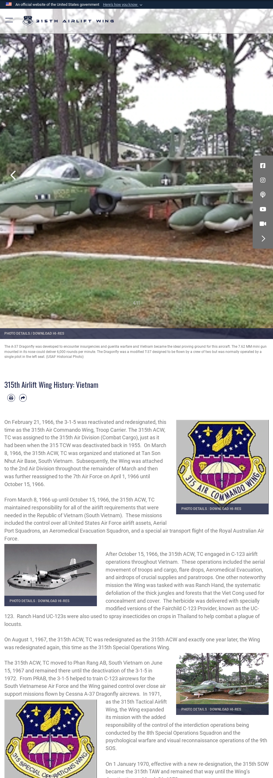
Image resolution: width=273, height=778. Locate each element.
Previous (13, 169)
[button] (123, 5)
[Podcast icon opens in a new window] (263, 195)
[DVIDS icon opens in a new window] (263, 224)
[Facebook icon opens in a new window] (263, 165)
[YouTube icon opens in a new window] (263, 209)
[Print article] (11, 398)
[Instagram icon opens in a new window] (263, 180)
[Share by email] (23, 398)
